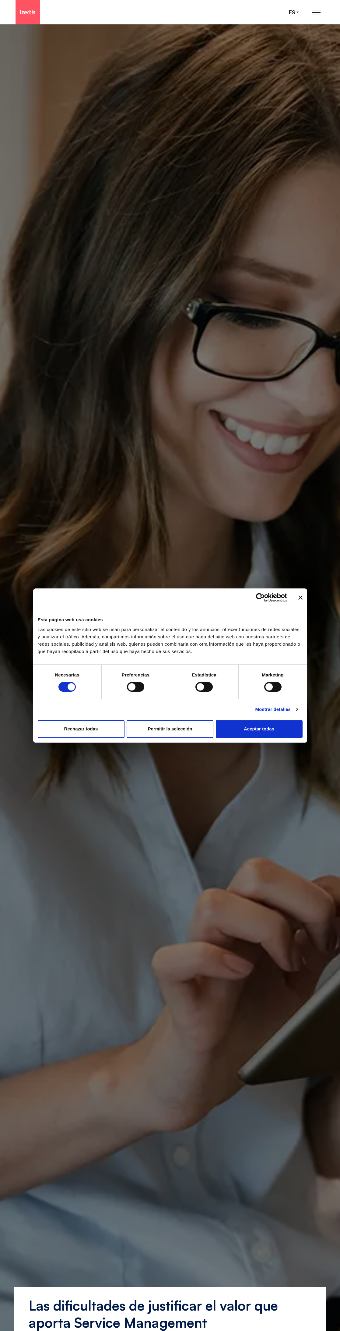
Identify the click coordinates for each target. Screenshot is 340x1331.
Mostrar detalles (273, 709)
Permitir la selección (170, 728)
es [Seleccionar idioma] (292, 12)
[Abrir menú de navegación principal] (316, 12)
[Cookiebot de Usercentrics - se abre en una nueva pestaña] (260, 597)
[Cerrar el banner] (300, 597)
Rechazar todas (81, 728)
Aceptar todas (259, 728)
